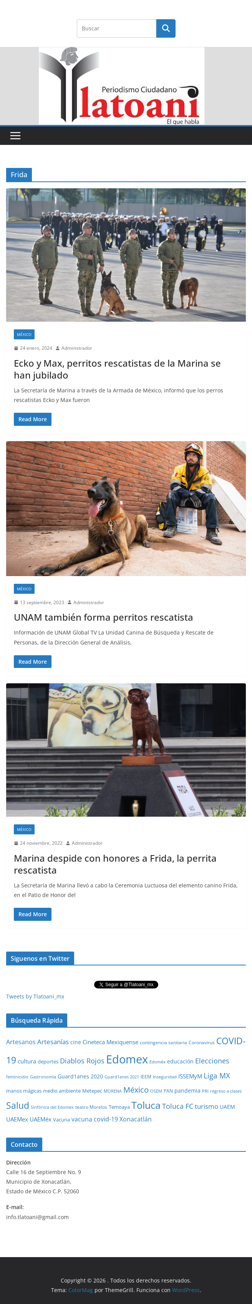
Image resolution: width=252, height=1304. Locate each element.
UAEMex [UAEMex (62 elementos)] (17, 1119)
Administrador (76, 348)
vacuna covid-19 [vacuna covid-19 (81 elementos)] (94, 1119)
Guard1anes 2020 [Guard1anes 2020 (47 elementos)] (80, 1076)
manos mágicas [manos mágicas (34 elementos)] (23, 1090)
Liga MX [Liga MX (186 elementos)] (217, 1075)
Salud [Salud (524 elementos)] (17, 1105)
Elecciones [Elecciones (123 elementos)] (212, 1060)
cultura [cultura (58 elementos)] (27, 1061)
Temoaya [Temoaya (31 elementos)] (119, 1107)
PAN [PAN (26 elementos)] (168, 1091)
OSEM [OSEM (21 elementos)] (156, 1091)
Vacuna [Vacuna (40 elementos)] (61, 1119)
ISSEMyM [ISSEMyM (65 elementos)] (190, 1076)
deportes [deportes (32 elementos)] (48, 1061)
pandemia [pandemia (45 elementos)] (187, 1090)
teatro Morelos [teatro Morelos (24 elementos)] (91, 1107)
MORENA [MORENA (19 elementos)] (113, 1091)
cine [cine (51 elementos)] (75, 1042)
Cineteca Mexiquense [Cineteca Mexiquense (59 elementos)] (110, 1042)
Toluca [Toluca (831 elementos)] (146, 1104)
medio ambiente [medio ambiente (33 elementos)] (62, 1090)
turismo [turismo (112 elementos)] (206, 1106)
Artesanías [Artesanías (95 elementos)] (53, 1041)
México (24, 334)
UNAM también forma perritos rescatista (103, 617)
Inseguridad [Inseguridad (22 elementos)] (165, 1077)
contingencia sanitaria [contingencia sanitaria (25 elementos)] (163, 1042)
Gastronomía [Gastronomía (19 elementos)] (43, 1077)
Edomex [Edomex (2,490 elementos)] (127, 1059)
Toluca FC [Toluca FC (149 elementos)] (177, 1106)
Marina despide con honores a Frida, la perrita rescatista (115, 864)
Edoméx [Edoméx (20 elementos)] (157, 1062)
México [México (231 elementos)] (136, 1089)
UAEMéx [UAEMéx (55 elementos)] (40, 1119)
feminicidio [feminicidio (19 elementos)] (17, 1077)
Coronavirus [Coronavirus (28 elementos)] (202, 1042)
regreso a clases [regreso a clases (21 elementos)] (226, 1091)
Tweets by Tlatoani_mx (35, 996)
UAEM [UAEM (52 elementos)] (227, 1106)
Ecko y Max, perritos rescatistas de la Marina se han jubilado (117, 369)
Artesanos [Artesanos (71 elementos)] (21, 1042)
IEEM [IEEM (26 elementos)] (146, 1076)
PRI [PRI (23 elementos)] (205, 1091)
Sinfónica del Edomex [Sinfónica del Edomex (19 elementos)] (52, 1107)
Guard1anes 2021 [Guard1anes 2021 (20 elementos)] (121, 1077)
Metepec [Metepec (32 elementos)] (92, 1091)
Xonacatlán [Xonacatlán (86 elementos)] (135, 1119)
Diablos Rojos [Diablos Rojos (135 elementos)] (82, 1060)
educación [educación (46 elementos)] (180, 1061)
